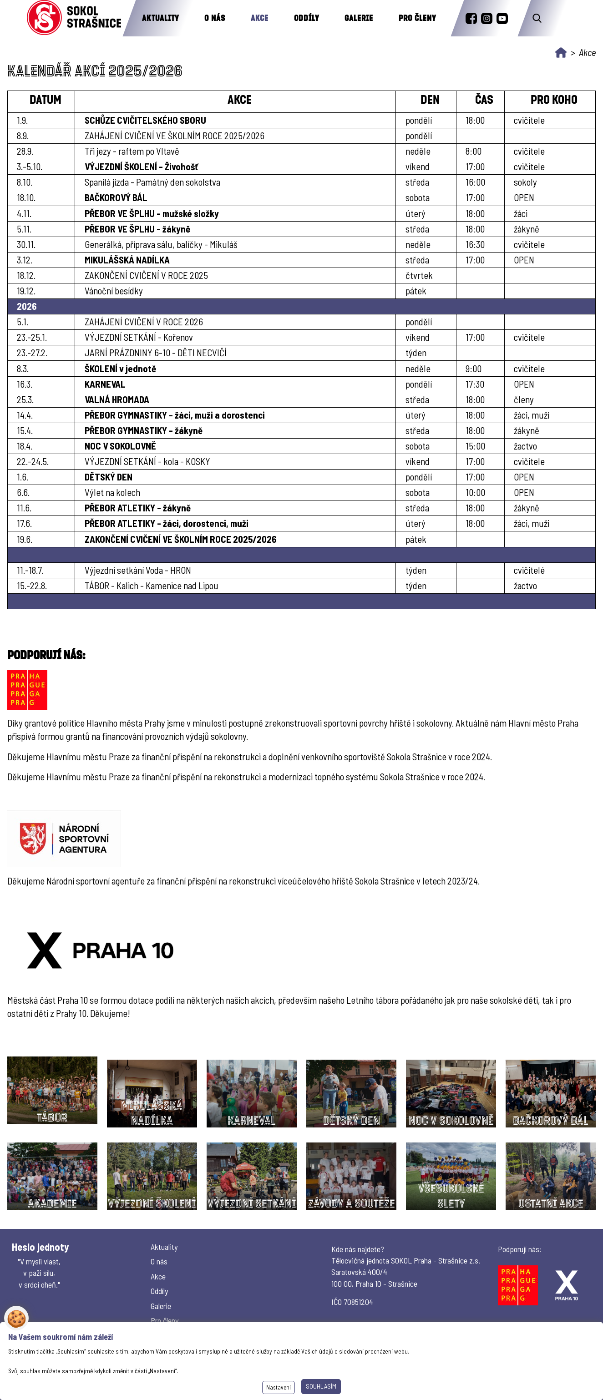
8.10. (24, 181)
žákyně (526, 228)
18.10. (26, 197)
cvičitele (529, 151)
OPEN (524, 197)
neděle (418, 151)
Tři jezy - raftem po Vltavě (132, 151)
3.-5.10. (29, 166)
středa (417, 181)
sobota (417, 197)
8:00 (473, 151)
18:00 (475, 213)
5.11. (24, 228)
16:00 (475, 181)
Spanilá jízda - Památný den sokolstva (152, 181)
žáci (520, 213)
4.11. (24, 213)
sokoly (525, 181)
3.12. (24, 259)
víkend (417, 166)
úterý (415, 213)
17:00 (475, 166)
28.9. (25, 151)
